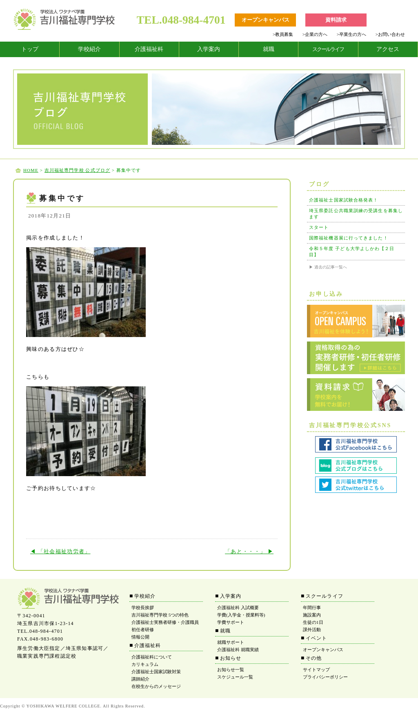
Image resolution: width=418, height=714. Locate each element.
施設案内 (312, 614)
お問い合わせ (390, 34)
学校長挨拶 (142, 607)
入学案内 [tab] (208, 49)
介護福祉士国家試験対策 (156, 671)
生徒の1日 (313, 622)
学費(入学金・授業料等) (241, 614)
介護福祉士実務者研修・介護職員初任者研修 (165, 626)
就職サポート (230, 642)
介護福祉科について (151, 656)
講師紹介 (140, 678)
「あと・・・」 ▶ (249, 551)
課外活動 (312, 629)
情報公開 (140, 636)
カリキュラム (144, 664)
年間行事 (312, 607)
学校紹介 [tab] (89, 49)
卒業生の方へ (351, 34)
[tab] (30, 49)
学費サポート (230, 622)
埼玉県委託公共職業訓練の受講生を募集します (356, 213)
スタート (319, 227)
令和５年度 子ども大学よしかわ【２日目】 (352, 251)
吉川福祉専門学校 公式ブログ (77, 170)
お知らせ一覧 (230, 669)
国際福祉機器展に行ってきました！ (348, 237)
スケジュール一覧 (235, 676)
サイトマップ (316, 669)
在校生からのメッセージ (156, 686)
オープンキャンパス (323, 649)
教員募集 (283, 34)
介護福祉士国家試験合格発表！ (343, 199)
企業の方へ (314, 34)
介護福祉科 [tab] (149, 49)
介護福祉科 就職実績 (238, 649)
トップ (29, 49)
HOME (30, 170)
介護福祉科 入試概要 (238, 607)
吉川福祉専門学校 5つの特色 (160, 614)
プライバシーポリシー (325, 676)
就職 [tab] (268, 49)
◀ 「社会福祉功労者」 (60, 551)
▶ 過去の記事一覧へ (328, 267)
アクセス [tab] (387, 49)
